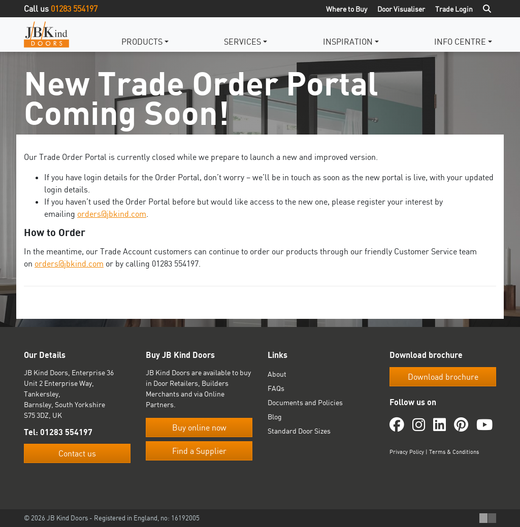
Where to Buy (346, 9)
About (277, 374)
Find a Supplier (199, 451)
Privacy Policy (406, 451)
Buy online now (199, 427)
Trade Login (454, 9)
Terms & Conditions (454, 451)
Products (141, 42)
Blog (275, 416)
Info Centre (460, 42)
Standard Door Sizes (299, 430)
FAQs (276, 388)
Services (242, 42)
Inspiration (348, 42)
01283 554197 (74, 9)
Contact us (77, 453)
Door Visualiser (401, 9)
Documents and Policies (305, 402)
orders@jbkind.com (111, 214)
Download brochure (443, 377)
